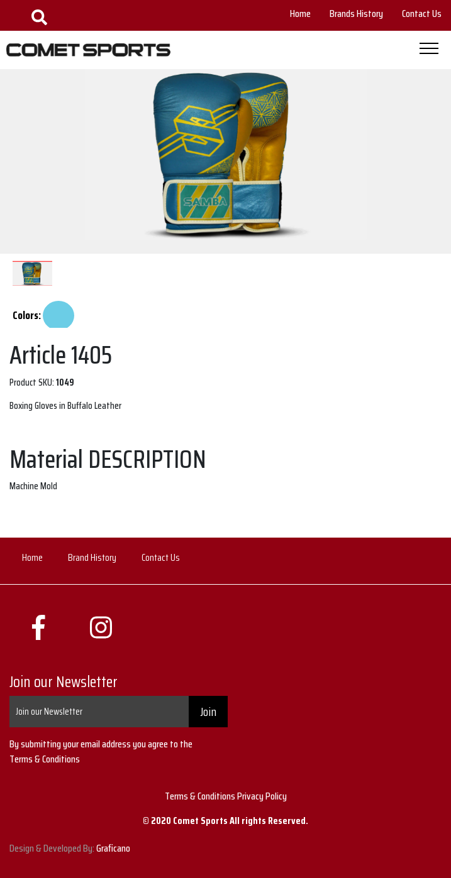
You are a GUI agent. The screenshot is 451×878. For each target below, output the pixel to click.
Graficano (113, 848)
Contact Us (422, 13)
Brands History (356, 13)
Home (300, 13)
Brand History (92, 557)
